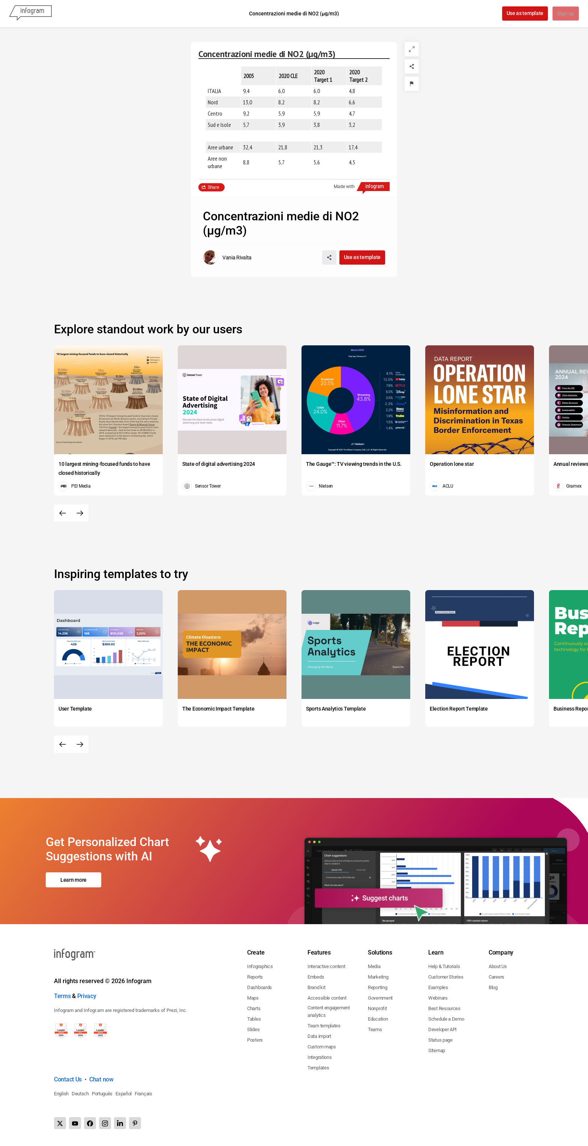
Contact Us (68, 1079)
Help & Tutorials (444, 966)
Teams (375, 1029)
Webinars (438, 998)
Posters (255, 1040)
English (61, 1093)
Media (374, 966)
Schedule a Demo (446, 1019)
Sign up (565, 14)
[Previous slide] (63, 513)
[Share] (412, 66)
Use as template (524, 13)
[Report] (412, 84)
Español (124, 1093)
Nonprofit (377, 1008)
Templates (318, 1068)
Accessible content (327, 998)
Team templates (324, 1026)
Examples (438, 987)
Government (380, 998)
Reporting (377, 987)
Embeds (316, 977)
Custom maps (322, 1047)
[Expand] (412, 49)
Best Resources (444, 1008)
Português (102, 1093)
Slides (253, 1029)
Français (143, 1093)
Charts (253, 1008)
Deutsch (80, 1093)
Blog (493, 987)
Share (213, 187)
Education (378, 1019)
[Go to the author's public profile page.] (227, 257)
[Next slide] (80, 513)
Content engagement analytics (329, 1011)
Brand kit (316, 987)
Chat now (101, 1079)
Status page (440, 1040)
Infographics (260, 966)
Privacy (86, 996)
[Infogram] (30, 13)
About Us (498, 966)
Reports (255, 977)
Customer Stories (445, 977)
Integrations (320, 1057)
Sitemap (436, 1050)
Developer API (442, 1029)
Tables (254, 1019)
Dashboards (259, 987)
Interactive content (326, 966)
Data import (319, 1036)
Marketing (378, 977)
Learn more (73, 880)
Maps (253, 998)
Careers (496, 977)
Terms (62, 996)
